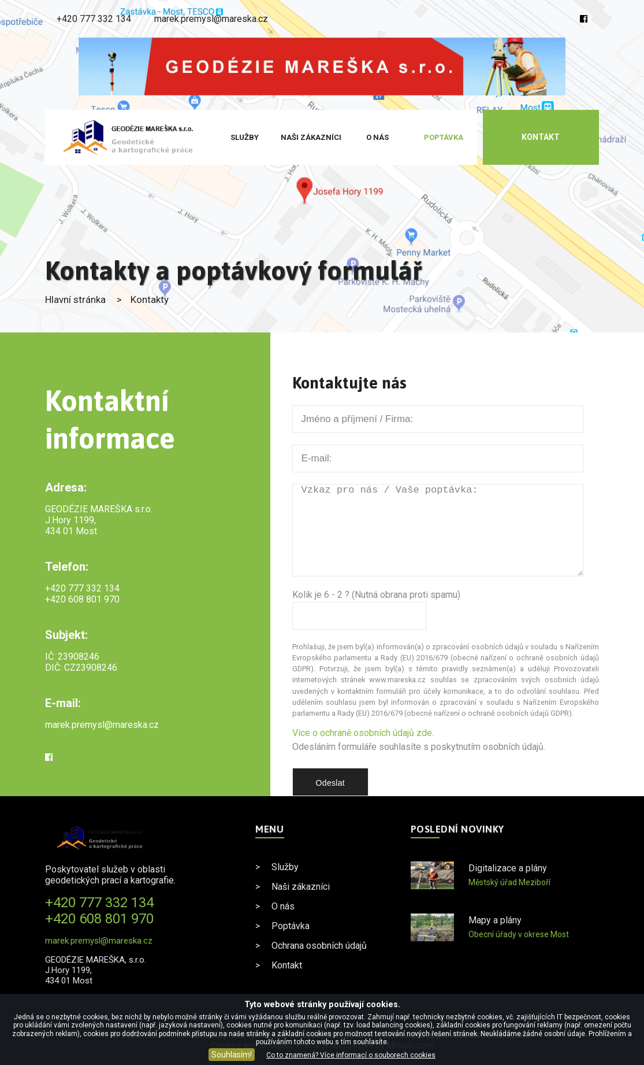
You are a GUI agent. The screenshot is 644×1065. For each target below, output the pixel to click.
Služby (244, 137)
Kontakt (541, 137)
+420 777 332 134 (94, 18)
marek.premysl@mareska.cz (211, 18)
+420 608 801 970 (82, 599)
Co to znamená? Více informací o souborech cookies (350, 1055)
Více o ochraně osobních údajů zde (362, 732)
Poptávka (443, 137)
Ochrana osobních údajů (319, 945)
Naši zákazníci (311, 137)
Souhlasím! (231, 1054)
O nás (377, 137)
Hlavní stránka (75, 299)
